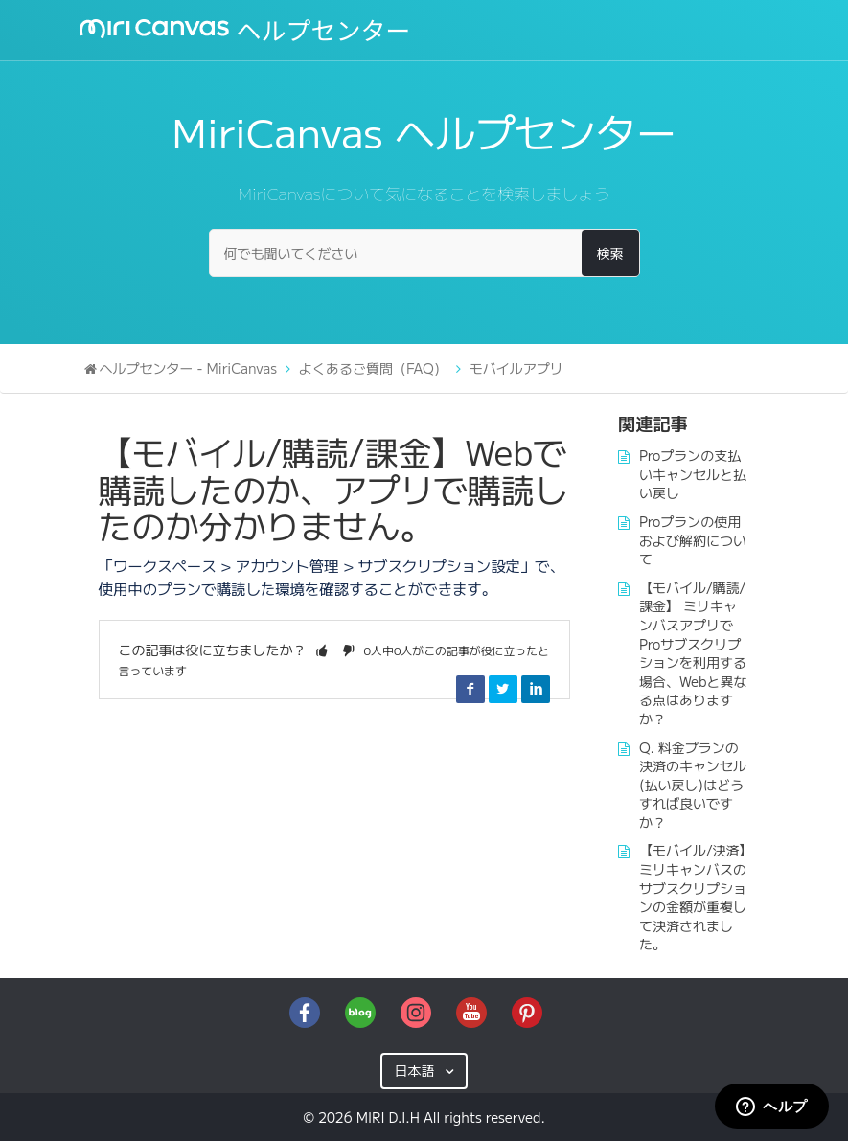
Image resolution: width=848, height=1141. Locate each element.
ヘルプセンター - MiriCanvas (188, 367)
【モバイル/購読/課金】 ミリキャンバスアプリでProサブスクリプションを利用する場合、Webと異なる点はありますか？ (692, 653)
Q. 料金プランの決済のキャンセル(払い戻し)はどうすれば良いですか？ (692, 785)
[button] (321, 649)
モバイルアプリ (516, 367)
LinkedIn (535, 688)
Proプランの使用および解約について (692, 540)
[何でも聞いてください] (424, 253)
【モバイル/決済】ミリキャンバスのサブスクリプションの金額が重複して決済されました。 (692, 896)
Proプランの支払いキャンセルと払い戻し (692, 473)
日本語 (416, 1070)
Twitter (503, 688)
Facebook (470, 688)
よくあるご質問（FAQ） (373, 367)
